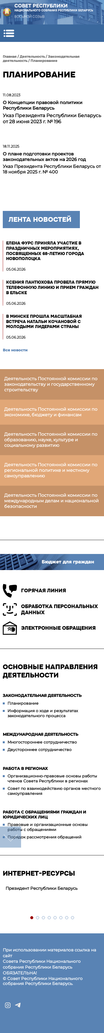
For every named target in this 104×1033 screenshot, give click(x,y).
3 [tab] (43, 917)
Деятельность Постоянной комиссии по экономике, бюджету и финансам (50, 412)
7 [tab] (67, 917)
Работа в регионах (25, 768)
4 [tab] (49, 917)
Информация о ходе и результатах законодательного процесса (42, 713)
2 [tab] (37, 917)
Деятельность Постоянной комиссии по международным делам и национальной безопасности (51, 501)
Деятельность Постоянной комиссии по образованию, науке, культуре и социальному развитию (50, 440)
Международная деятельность (40, 734)
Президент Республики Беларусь (41, 888)
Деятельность (32, 56)
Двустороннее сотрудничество (39, 749)
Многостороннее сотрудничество (42, 742)
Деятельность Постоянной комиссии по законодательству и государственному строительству (50, 384)
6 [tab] (61, 917)
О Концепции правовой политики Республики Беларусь (42, 105)
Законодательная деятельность (42, 695)
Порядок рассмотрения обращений (44, 837)
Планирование (44, 61)
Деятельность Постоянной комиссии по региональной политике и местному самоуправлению (50, 470)
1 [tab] (32, 917)
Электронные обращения (49, 628)
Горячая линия (34, 591)
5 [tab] (55, 917)
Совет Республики (53, 7)
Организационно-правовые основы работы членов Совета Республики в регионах (52, 778)
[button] (8, 33)
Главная (10, 56)
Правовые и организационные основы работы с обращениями (47, 827)
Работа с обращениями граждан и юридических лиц (44, 815)
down (10, 837)
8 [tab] (72, 917)
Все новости (15, 350)
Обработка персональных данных (50, 609)
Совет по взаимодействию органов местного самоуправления (54, 791)
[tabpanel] (52, 889)
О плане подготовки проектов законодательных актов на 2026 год (44, 156)
